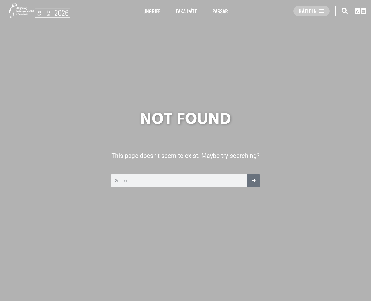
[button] (344, 11)
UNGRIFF (151, 11)
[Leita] (253, 180)
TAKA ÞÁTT (186, 11)
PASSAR (220, 11)
